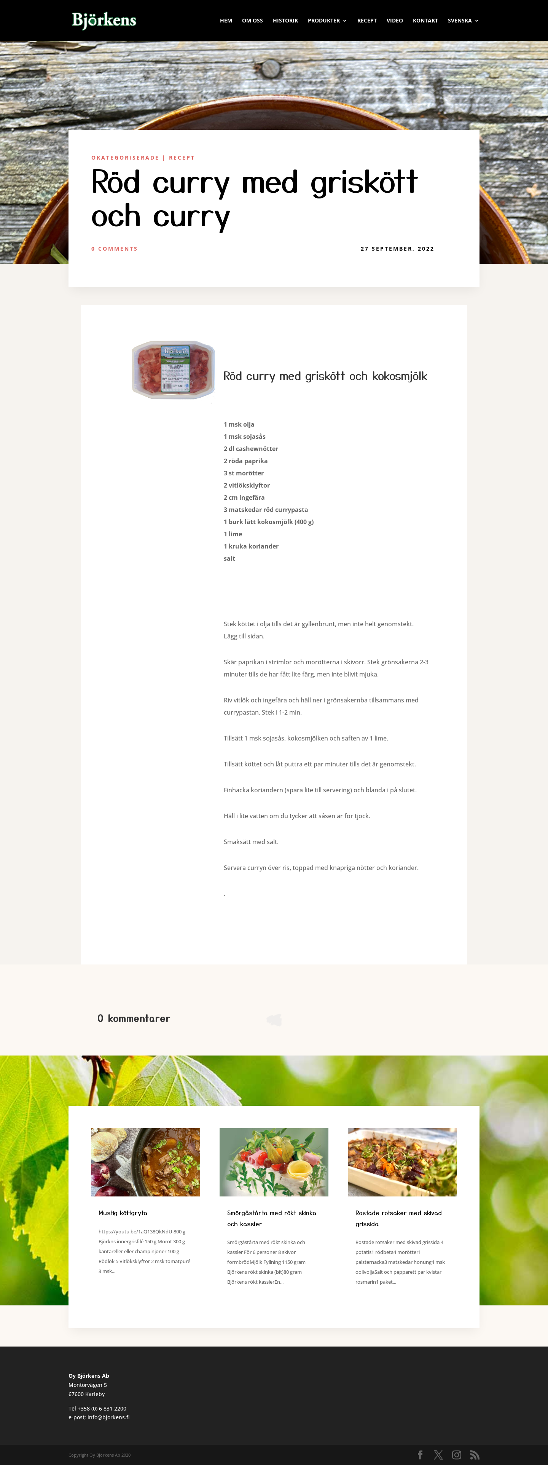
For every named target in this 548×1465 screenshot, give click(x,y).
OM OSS (252, 21)
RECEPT (367, 21)
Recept (182, 157)
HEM (226, 21)
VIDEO (395, 21)
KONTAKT (425, 21)
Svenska (460, 21)
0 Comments (114, 248)
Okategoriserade (125, 157)
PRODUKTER (324, 21)
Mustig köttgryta (123, 1212)
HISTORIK (285, 21)
